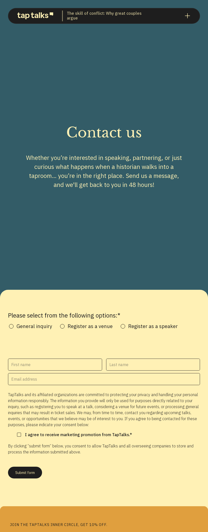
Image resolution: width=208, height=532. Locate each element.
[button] (187, 16)
